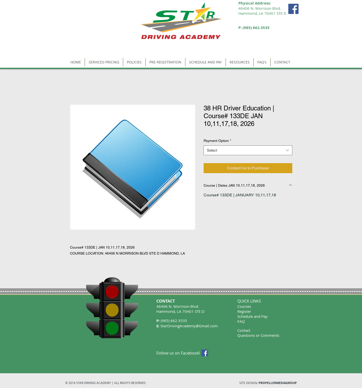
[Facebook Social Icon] (293, 9)
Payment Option (217, 141)
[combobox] (248, 150)
